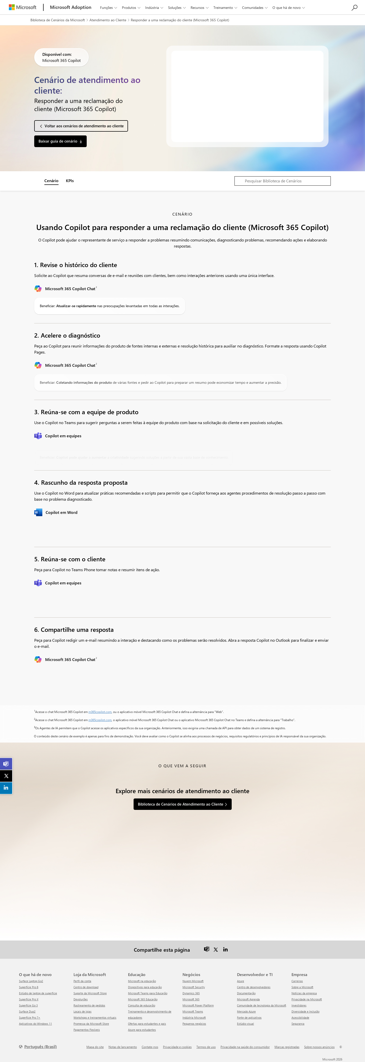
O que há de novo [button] (289, 7)
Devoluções (81, 999)
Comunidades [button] (255, 7)
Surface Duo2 (27, 1011)
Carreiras (297, 981)
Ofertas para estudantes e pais (147, 1023)
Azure (240, 981)
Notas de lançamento (122, 1047)
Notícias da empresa (304, 993)
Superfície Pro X (28, 999)
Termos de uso (206, 1047)
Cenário (51, 180)
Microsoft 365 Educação (142, 999)
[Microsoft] (22, 7)
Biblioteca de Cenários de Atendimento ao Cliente (180, 804)
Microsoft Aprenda (248, 999)
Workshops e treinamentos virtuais (95, 1017)
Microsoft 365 (190, 999)
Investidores (298, 1005)
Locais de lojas (83, 1011)
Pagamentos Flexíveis (87, 1030)
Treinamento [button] (225, 7)
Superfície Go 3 (28, 1005)
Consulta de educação (141, 1005)
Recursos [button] (200, 7)
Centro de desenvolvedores (253, 987)
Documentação (246, 993)
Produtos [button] (131, 7)
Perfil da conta (82, 981)
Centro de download (86, 987)
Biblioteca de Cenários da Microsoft (57, 20)
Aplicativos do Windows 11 (35, 1023)
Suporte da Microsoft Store (90, 993)
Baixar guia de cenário (58, 141)
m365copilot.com (100, 712)
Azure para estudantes (142, 1030)
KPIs (70, 180)
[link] (6, 764)
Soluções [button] (177, 7)
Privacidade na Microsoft (306, 999)
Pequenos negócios (194, 1023)
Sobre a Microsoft (302, 987)
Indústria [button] (154, 7)
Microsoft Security (193, 987)
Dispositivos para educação (145, 987)
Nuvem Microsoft (193, 981)
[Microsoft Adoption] (70, 7)
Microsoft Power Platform (198, 1005)
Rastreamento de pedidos (89, 1005)
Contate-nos (150, 1047)
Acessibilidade (300, 1017)
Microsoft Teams (192, 1011)
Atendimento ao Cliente (107, 20)
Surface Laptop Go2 (31, 981)
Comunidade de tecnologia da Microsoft (261, 1005)
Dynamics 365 (191, 993)
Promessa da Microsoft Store (91, 1023)
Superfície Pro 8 (28, 987)
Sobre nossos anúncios (319, 1047)
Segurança (297, 1023)
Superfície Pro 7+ (29, 1017)
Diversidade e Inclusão (305, 1011)
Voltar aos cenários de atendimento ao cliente (84, 125)
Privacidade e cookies (177, 1047)
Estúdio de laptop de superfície (38, 993)
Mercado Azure (246, 1011)
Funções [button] (109, 7)
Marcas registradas (287, 1047)
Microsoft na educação (142, 981)
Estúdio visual (245, 1023)
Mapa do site (95, 1047)
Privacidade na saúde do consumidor (245, 1047)
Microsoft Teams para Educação (147, 993)
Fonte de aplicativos (249, 1017)
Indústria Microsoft (194, 1017)
